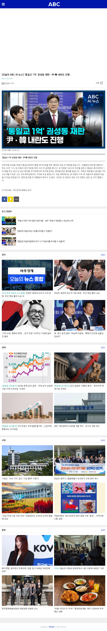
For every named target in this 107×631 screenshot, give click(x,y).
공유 (101, 83)
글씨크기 (97, 83)
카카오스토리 (10, 199)
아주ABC (54, 4)
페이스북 (4, 199)
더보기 (103, 254)
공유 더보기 (16, 199)
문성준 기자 (9, 83)
